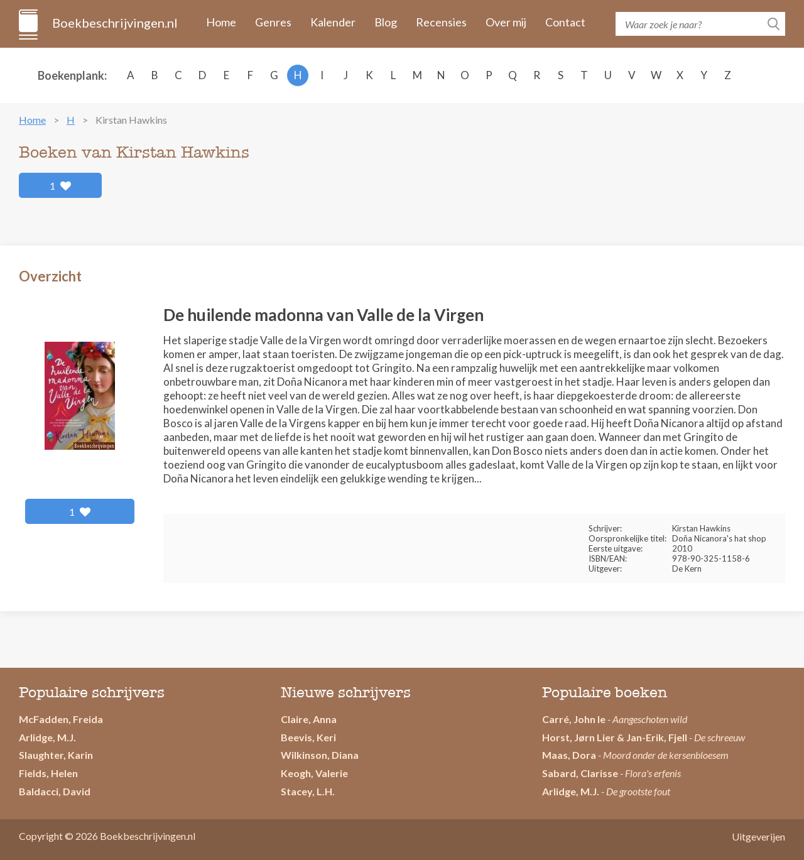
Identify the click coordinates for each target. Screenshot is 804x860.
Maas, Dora (569, 755)
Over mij (506, 22)
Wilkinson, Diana (320, 755)
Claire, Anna (309, 719)
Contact (565, 22)
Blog (385, 22)
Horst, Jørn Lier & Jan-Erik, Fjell (614, 737)
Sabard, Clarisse (580, 773)
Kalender (333, 22)
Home (221, 22)
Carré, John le (574, 719)
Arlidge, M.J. (47, 737)
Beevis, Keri (308, 737)
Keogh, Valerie (314, 773)
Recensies (441, 22)
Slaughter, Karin (56, 755)
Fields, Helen (48, 773)
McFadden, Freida (61, 719)
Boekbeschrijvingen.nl (114, 22)
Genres (273, 22)
